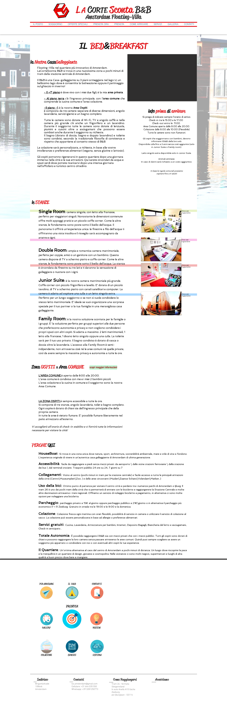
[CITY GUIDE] (97, 646)
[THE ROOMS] (72, 593)
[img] (158, 686)
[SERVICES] (72, 646)
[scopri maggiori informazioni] (103, 367)
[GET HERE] (46, 593)
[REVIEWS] (96, 619)
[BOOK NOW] (71, 619)
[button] (38, 24)
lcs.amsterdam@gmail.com (84, 684)
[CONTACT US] (97, 593)
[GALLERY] (46, 619)
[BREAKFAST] (46, 646)
